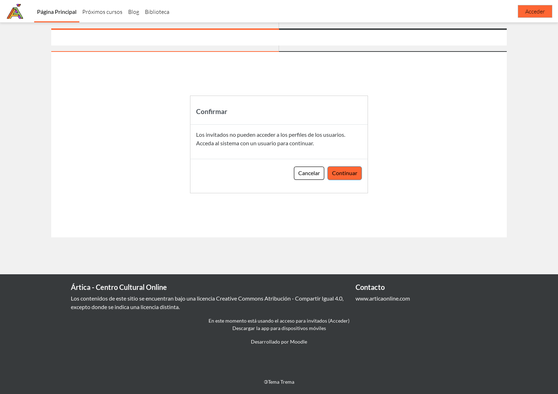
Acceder (535, 11)
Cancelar (309, 172)
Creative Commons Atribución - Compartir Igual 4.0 (279, 298)
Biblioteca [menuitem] (157, 11)
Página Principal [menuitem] (57, 11)
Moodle (298, 342)
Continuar (344, 172)
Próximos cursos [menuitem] (102, 11)
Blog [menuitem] (133, 11)
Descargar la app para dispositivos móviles (279, 328)
